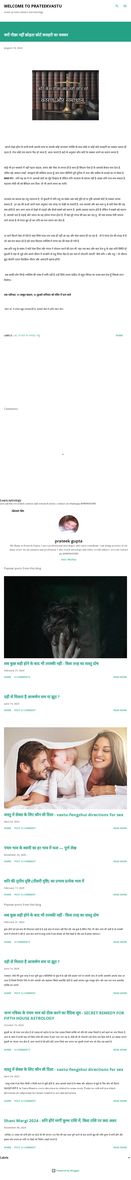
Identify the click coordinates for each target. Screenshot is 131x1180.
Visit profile (68, 559)
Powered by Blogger (65, 1170)
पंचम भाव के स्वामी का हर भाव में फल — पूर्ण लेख (40, 848)
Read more (120, 677)
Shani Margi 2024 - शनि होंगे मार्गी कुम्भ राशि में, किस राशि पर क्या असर (60, 1120)
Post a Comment (25, 710)
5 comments (22, 1049)
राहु (38, 335)
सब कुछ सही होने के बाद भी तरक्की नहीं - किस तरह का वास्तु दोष (51, 663)
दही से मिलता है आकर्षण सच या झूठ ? (32, 696)
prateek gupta (68, 541)
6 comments (22, 677)
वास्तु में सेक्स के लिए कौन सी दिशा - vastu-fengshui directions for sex (63, 814)
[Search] (117, 6)
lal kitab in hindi (24, 335)
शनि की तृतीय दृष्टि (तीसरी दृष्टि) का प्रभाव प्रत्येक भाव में (44, 881)
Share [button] (119, 335)
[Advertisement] (65, 382)
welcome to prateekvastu (33, 6)
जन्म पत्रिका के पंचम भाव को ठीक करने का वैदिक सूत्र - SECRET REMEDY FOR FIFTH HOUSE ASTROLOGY (64, 1015)
